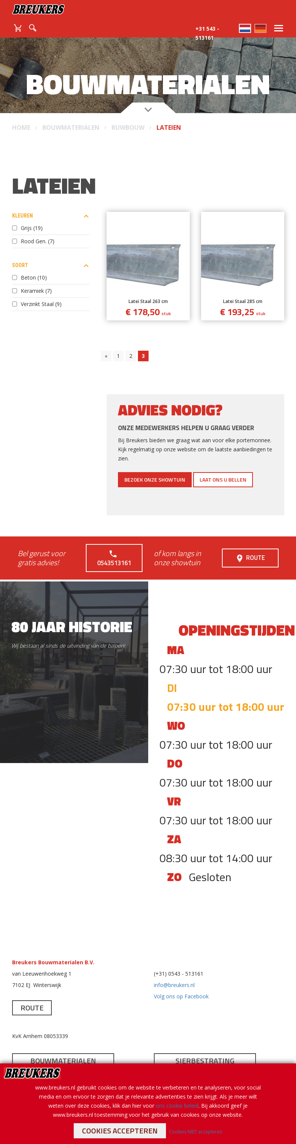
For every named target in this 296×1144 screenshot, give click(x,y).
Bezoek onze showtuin (154, 479)
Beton (34, 277)
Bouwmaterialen (63, 1051)
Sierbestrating (204, 1051)
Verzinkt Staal (41, 304)
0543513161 (114, 553)
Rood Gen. (37, 241)
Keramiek (36, 290)
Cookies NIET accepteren (195, 1131)
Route (250, 553)
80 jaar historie (71, 617)
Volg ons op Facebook (181, 986)
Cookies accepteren (120, 1130)
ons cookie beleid (177, 1105)
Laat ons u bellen (223, 479)
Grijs (32, 228)
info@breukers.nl (174, 975)
